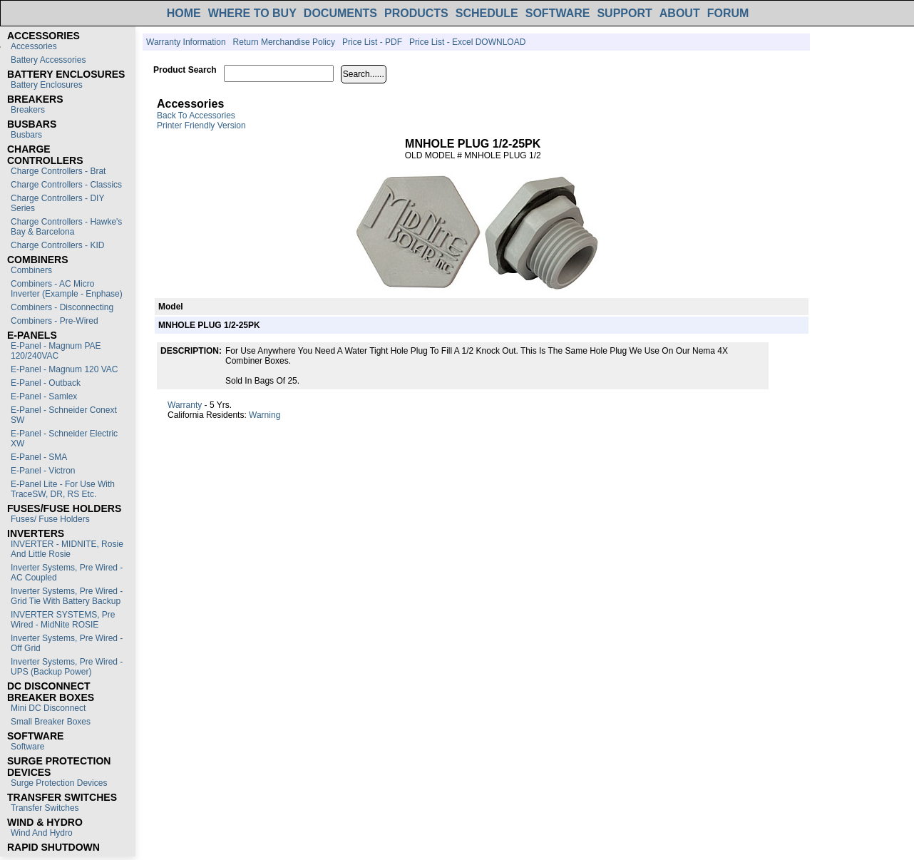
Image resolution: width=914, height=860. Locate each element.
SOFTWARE (557, 13)
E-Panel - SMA (39, 457)
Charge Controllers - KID (57, 245)
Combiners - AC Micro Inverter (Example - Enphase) (67, 289)
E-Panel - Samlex (44, 396)
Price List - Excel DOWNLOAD (467, 42)
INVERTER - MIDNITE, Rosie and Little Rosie (67, 549)
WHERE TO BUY (252, 13)
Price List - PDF (372, 42)
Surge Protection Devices (59, 783)
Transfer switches (45, 808)
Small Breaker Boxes (51, 722)
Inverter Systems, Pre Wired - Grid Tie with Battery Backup (67, 596)
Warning (264, 415)
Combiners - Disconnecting (62, 307)
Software (27, 747)
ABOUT (679, 13)
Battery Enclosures (47, 85)
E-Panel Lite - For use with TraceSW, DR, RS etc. (63, 489)
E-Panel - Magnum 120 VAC (64, 369)
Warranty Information (186, 42)
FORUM (728, 13)
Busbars (26, 135)
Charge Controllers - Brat (58, 171)
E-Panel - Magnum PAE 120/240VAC (56, 351)
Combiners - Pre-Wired (54, 321)
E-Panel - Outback (46, 383)
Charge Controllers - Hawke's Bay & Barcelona (66, 227)
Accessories (34, 46)
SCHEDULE (487, 13)
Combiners (31, 270)
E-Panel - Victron (43, 471)
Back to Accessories (196, 116)
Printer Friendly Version (201, 125)
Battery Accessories (48, 60)
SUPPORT (624, 13)
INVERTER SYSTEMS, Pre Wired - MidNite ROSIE (63, 620)
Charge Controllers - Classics (66, 185)
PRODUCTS (416, 13)
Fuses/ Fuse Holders (50, 519)
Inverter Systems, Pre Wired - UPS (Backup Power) (67, 667)
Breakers (28, 110)
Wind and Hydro (42, 833)
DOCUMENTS (340, 13)
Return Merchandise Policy (284, 42)
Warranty (185, 405)
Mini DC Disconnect (48, 708)
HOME (184, 13)
